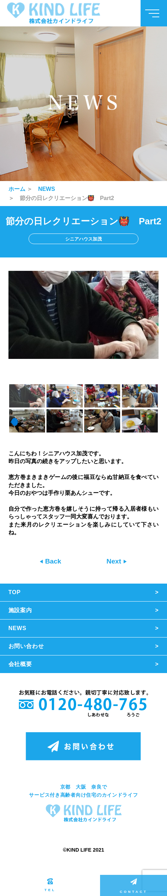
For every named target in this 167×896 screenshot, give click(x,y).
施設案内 (20, 610)
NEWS (46, 189)
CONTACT (133, 886)
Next (114, 561)
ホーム (16, 189)
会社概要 (20, 664)
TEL (50, 885)
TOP (14, 592)
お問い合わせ (26, 646)
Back (52, 561)
